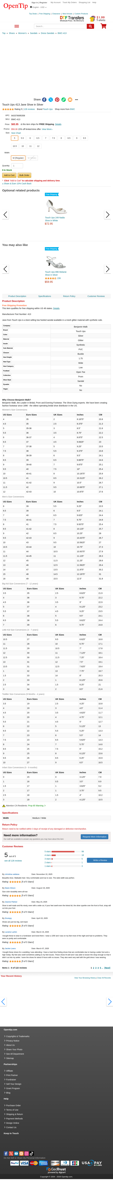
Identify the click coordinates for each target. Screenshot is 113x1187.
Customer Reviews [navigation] (96, 296)
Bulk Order (24, 175)
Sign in (35, 2)
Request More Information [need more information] (94, 837)
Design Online (12, 1123)
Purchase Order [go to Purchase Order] (13, 1105)
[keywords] (60, 26)
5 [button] (14, 138)
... (102, 968)
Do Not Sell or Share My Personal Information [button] (24, 1158)
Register (43, 2)
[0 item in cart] (103, 27)
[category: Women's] (22, 33)
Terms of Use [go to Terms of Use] (12, 1110)
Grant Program (13, 1088)
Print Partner (12, 1075)
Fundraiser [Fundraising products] (11, 1079)
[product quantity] (17, 165)
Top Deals (33, 14)
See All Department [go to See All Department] (15, 1054)
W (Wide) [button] (32, 158)
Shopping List (84, 2)
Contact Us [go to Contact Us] (11, 1127)
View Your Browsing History (85, 978)
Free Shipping (44, 14)
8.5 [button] (69, 138)
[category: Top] (4, 33)
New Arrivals (67, 14)
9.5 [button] (84, 138)
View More (47, 129)
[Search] (90, 26)
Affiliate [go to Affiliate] (9, 1071)
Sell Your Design (13, 1084)
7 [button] (45, 138)
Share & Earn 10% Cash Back (16, 183)
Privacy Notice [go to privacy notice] (12, 1041)
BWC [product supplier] (72, 109)
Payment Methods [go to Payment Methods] (14, 1118)
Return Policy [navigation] (69, 296)
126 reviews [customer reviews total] (29, 109)
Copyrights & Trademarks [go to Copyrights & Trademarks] (17, 1036)
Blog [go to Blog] (8, 1093)
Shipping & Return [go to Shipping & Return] (14, 1114)
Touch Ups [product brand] (48, 109)
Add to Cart (9, 175)
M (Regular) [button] (18, 158)
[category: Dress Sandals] (47, 33)
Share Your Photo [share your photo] (14, 1049)
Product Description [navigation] (17, 296)
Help (94, 2)
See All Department (16, 26)
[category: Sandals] (34, 33)
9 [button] (76, 138)
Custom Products (81, 14)
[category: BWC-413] (62, 33)
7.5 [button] (53, 138)
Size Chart (16, 133)
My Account (56, 2)
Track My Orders (70, 2)
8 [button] (61, 138)
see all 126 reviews (13, 861)
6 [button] (30, 138)
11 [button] (30, 146)
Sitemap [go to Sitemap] (10, 1058)
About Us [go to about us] (10, 1045)
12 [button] (38, 146)
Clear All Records (104, 978)
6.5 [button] (37, 138)
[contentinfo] (16, 6)
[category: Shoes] (12, 33)
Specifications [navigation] (44, 296)
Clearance (56, 14)
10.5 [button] (15, 146)
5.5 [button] (22, 138)
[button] (38, 7)
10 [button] (23, 146)
